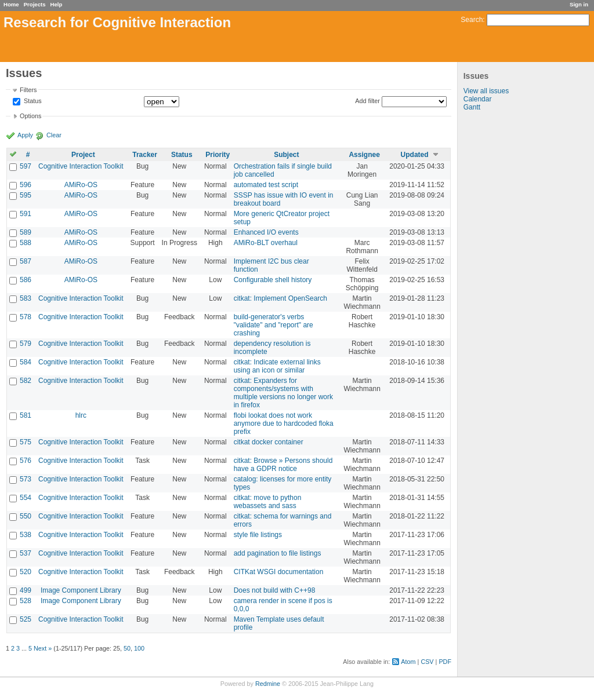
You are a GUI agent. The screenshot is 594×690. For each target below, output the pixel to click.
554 (25, 498)
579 (25, 343)
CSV (427, 661)
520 (25, 572)
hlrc (80, 415)
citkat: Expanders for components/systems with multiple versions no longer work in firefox (283, 393)
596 (25, 185)
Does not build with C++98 (275, 590)
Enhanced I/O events (266, 232)
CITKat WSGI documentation (279, 572)
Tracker (144, 155)
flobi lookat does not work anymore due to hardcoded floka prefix (284, 423)
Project (83, 155)
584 (25, 362)
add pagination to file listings (277, 553)
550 (25, 516)
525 (25, 619)
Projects (35, 4)
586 (25, 280)
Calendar (477, 99)
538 (25, 535)
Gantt (471, 107)
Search (472, 20)
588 (25, 243)
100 (139, 648)
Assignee (364, 155)
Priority (217, 155)
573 (25, 479)
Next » (43, 648)
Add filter (367, 100)
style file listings (258, 535)
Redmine (267, 683)
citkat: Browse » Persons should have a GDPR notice (283, 465)
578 (25, 317)
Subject (286, 155)
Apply (25, 135)
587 (25, 261)
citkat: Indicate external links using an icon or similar (277, 366)
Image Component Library (81, 590)
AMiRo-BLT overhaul (266, 243)
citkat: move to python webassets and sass (268, 502)
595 (25, 195)
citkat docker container (268, 442)
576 (25, 461)
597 (25, 166)
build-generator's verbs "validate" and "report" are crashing (273, 325)
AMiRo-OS (80, 185)
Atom (408, 661)
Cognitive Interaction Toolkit (81, 166)
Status (32, 101)
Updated (415, 155)
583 (25, 298)
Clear (53, 135)
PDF (445, 661)
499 (25, 590)
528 (25, 601)
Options (30, 115)
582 (25, 381)
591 (25, 214)
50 (127, 648)
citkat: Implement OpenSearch (280, 298)
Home (11, 4)
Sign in (579, 4)
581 (25, 415)
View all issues (486, 91)
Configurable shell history (273, 280)
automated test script (266, 185)
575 (25, 442)
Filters (28, 89)
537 (25, 553)
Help (56, 4)
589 (25, 232)
